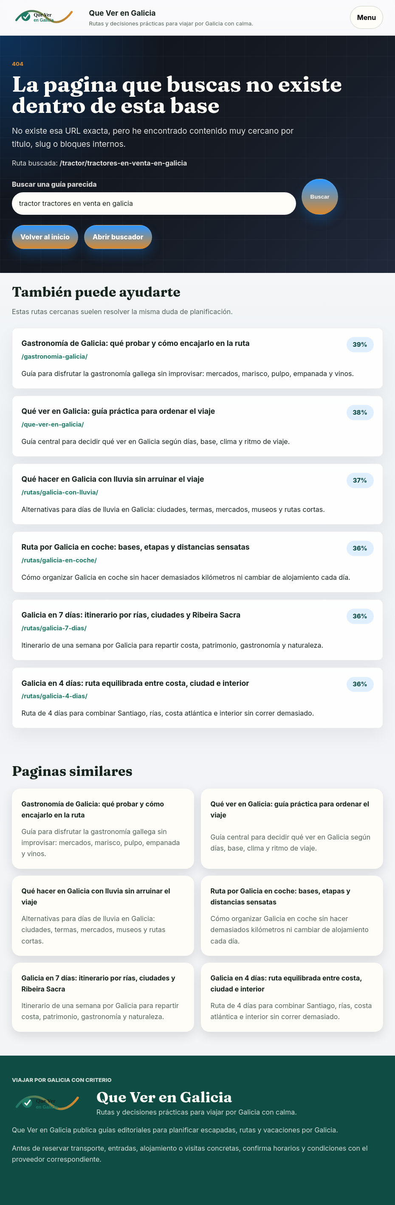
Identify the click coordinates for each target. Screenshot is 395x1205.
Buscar (320, 197)
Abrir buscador (118, 237)
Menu (366, 17)
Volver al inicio (45, 237)
